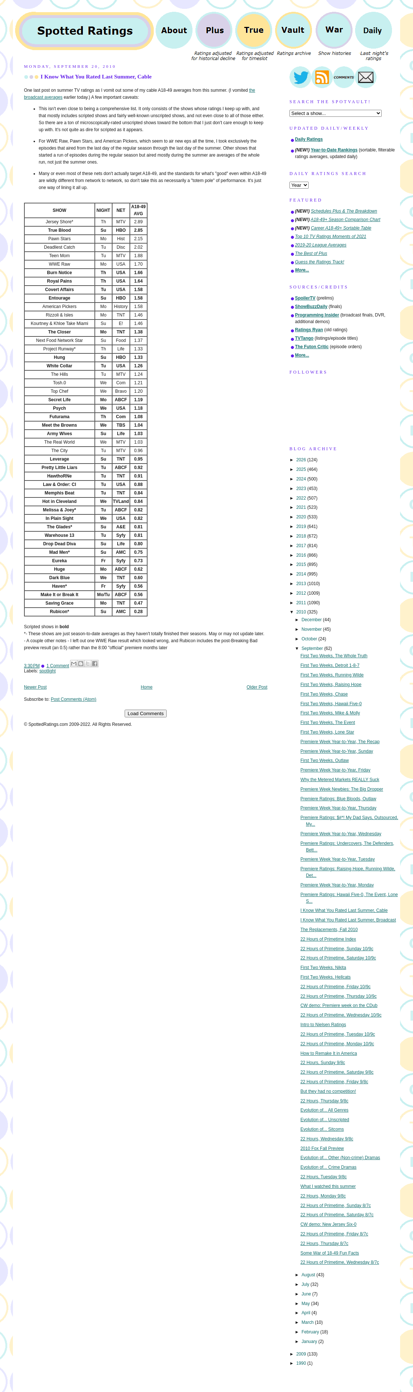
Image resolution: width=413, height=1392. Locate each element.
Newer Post (35, 687)
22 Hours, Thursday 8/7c (324, 1243)
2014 (301, 574)
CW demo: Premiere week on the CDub (339, 1005)
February (311, 1332)
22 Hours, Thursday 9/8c (324, 1101)
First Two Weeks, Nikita (323, 967)
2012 (301, 593)
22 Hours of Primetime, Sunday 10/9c (337, 948)
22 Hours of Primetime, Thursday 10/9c (339, 996)
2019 (301, 526)
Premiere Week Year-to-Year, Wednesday (341, 833)
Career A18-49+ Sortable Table (341, 228)
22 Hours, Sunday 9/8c (323, 1062)
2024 (301, 479)
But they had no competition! (328, 1091)
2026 (301, 459)
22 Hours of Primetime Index (328, 939)
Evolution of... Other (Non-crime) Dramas (340, 1157)
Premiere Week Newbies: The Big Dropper (342, 789)
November (312, 629)
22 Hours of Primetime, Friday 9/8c (334, 1081)
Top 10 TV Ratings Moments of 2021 (330, 236)
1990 (301, 1363)
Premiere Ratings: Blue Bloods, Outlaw (338, 798)
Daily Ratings (309, 139)
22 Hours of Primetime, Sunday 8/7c (336, 1205)
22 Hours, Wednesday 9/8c (327, 1138)
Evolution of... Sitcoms (322, 1129)
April (307, 1312)
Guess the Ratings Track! (319, 262)
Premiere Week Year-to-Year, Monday (337, 885)
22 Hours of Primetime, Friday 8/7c (334, 1234)
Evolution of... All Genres (324, 1110)
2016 (301, 555)
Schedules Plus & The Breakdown (344, 211)
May (306, 1303)
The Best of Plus (311, 253)
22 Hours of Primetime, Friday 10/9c (336, 986)
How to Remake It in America (329, 1053)
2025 (301, 469)
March (308, 1322)
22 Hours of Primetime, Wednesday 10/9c (341, 1015)
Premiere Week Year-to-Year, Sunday (337, 751)
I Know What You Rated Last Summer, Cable (96, 76)
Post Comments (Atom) (74, 699)
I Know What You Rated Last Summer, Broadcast (348, 920)
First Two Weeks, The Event (328, 722)
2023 (301, 488)
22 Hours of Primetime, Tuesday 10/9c (338, 1034)
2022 (301, 498)
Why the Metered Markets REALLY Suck (340, 779)
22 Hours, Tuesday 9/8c (324, 1176)
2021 (301, 507)
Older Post (257, 687)
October (310, 638)
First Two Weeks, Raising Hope (331, 684)
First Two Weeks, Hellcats (326, 977)
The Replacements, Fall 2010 (329, 929)
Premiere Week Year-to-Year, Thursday (338, 808)
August (309, 1274)
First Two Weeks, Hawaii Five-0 (331, 703)
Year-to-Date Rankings (334, 150)
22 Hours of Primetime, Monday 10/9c (337, 1043)
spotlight (47, 671)
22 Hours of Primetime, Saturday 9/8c (337, 1072)
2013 (301, 583)
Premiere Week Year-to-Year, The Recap (340, 741)
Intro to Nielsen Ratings (323, 1024)
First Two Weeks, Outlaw (325, 760)
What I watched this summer (328, 1186)
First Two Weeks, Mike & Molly (330, 713)
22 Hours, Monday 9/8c (323, 1196)
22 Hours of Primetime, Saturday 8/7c (337, 1214)
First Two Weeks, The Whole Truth (334, 655)
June (307, 1294)
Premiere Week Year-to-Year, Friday (336, 770)
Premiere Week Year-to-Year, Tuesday (338, 859)
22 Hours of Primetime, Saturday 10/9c (338, 958)
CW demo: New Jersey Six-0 (329, 1224)
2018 (301, 536)
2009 (301, 1354)
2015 (301, 564)
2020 (301, 517)
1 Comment (57, 665)
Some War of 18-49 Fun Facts (330, 1253)
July (306, 1284)
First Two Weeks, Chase (324, 694)
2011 (301, 602)
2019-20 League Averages (321, 245)
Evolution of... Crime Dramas (329, 1167)
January (310, 1341)
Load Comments (146, 713)
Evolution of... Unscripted (325, 1119)
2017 (301, 545)
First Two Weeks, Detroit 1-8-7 (330, 665)
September (313, 648)
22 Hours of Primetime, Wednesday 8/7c (340, 1262)
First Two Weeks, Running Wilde (332, 675)
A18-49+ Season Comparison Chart (346, 219)
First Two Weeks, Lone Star (327, 732)
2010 (301, 612)
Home (147, 687)
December (312, 619)
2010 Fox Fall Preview (322, 1148)
